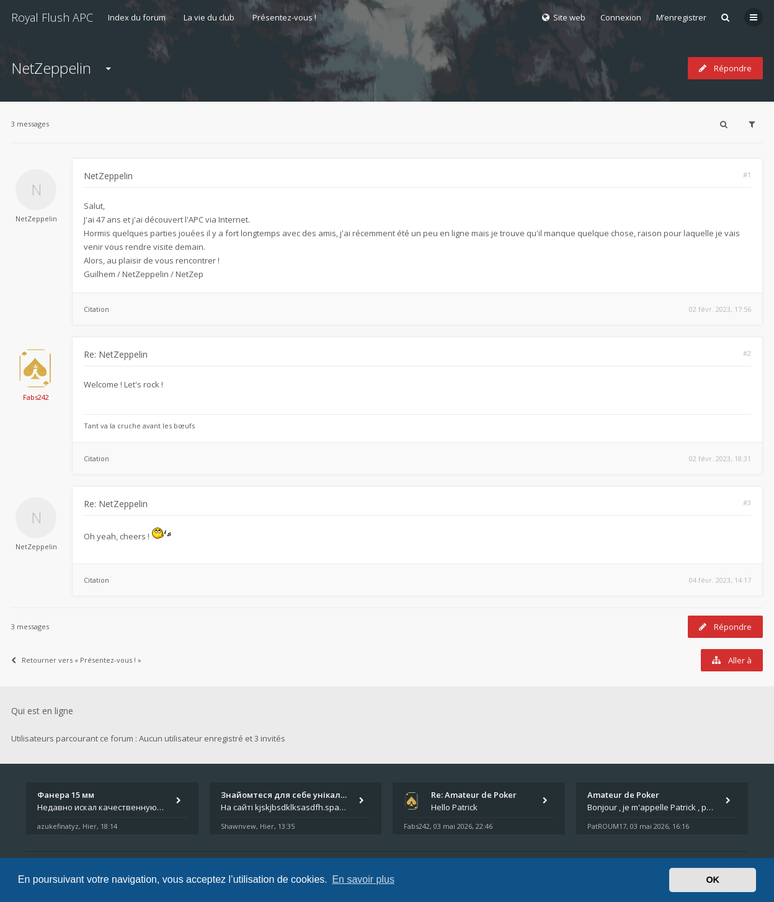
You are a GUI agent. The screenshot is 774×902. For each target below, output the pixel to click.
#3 (747, 502)
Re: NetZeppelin (116, 354)
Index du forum (137, 17)
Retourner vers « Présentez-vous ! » (76, 660)
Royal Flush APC (52, 17)
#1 (747, 174)
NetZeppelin (51, 68)
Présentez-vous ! (284, 17)
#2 (747, 353)
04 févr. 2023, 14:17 (720, 580)
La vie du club (209, 17)
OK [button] (712, 880)
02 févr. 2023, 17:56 (720, 309)
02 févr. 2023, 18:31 (720, 458)
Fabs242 (36, 397)
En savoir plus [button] (363, 879)
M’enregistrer (681, 17)
